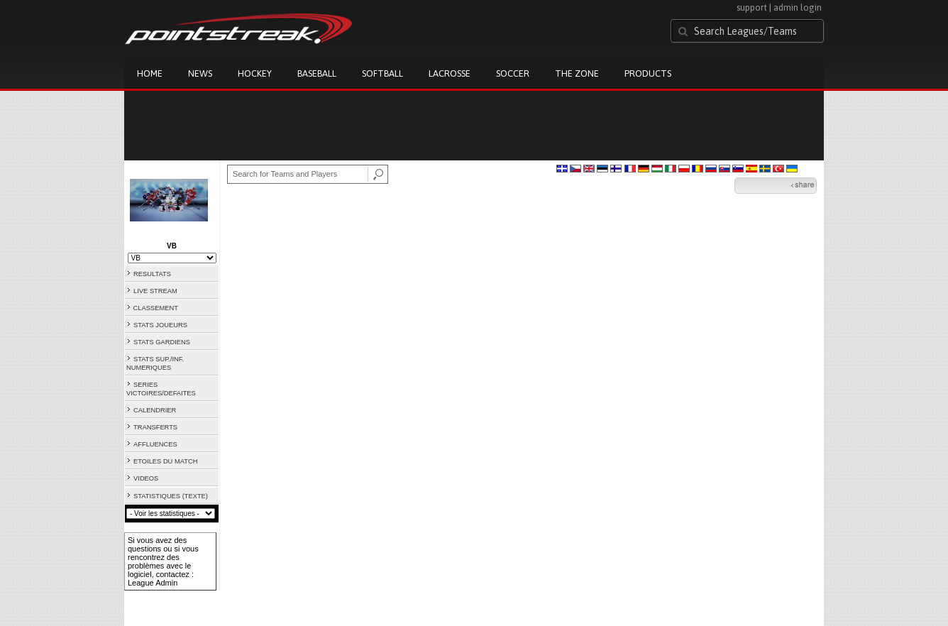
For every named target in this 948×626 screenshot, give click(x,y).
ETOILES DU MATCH (165, 461)
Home (149, 73)
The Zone (577, 73)
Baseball (316, 73)
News (200, 73)
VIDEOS (145, 478)
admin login (797, 7)
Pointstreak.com (238, 30)
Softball (382, 73)
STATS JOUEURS (160, 325)
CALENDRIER (154, 410)
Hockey (255, 73)
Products (647, 73)
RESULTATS (152, 274)
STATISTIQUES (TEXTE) (170, 496)
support (752, 7)
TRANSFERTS (155, 427)
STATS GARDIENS (161, 342)
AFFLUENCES (155, 444)
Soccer (512, 73)
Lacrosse (449, 73)
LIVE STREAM (155, 291)
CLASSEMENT (155, 308)
